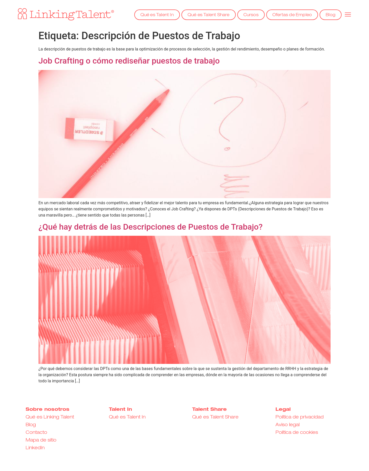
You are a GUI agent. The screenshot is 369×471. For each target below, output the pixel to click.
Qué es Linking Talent (50, 417)
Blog (330, 15)
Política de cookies (296, 432)
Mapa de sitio (41, 440)
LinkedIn (35, 448)
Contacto (36, 432)
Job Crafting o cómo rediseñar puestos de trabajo (129, 61)
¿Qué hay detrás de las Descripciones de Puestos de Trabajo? (150, 227)
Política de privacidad (299, 417)
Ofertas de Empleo (292, 15)
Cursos (251, 15)
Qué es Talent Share (209, 15)
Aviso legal (287, 425)
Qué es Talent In (157, 15)
